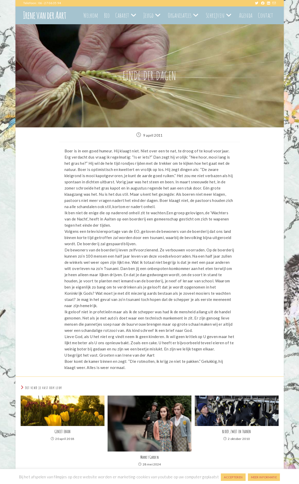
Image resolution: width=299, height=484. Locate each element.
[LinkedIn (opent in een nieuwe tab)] (269, 3)
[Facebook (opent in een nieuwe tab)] (264, 3)
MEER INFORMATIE (264, 477)
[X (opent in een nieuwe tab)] (258, 3)
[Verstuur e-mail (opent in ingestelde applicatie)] (274, 3)
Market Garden (149, 457)
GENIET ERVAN (62, 431)
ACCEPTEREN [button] (233, 477)
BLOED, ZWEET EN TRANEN (236, 431)
